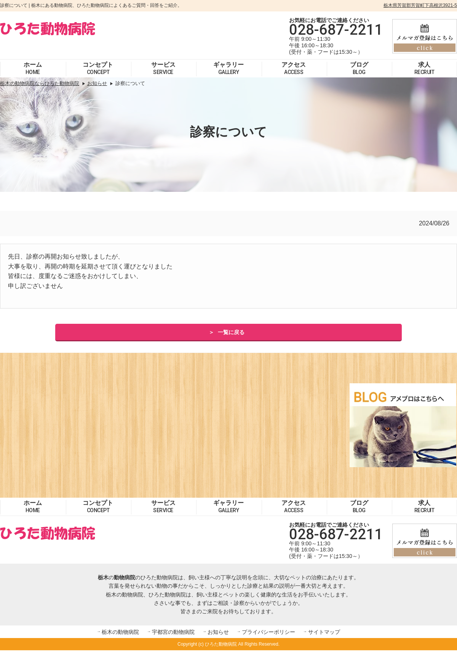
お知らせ (218, 632)
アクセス (293, 68)
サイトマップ (324, 632)
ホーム (33, 68)
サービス (163, 68)
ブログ (359, 68)
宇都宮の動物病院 (173, 632)
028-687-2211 (336, 30)
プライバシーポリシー (268, 632)
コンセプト (98, 68)
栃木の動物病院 (120, 632)
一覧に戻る (231, 333)
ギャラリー (228, 68)
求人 (424, 68)
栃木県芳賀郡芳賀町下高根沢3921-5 (420, 5)
